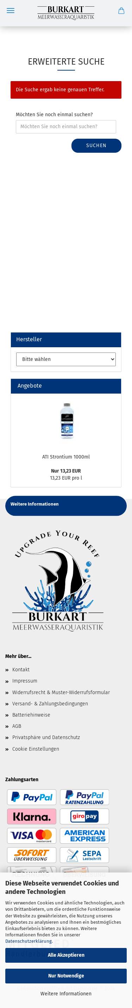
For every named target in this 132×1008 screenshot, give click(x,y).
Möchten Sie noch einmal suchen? (54, 115)
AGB (16, 726)
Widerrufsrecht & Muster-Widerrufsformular (61, 693)
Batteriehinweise (31, 715)
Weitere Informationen (66, 994)
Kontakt (21, 670)
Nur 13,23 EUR (66, 471)
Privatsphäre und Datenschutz (46, 737)
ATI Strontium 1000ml (66, 457)
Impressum (24, 681)
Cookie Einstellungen (35, 749)
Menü (10, 10)
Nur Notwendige (66, 976)
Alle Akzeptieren (66, 955)
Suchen (96, 146)
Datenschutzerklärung (28, 941)
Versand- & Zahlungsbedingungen (50, 704)
